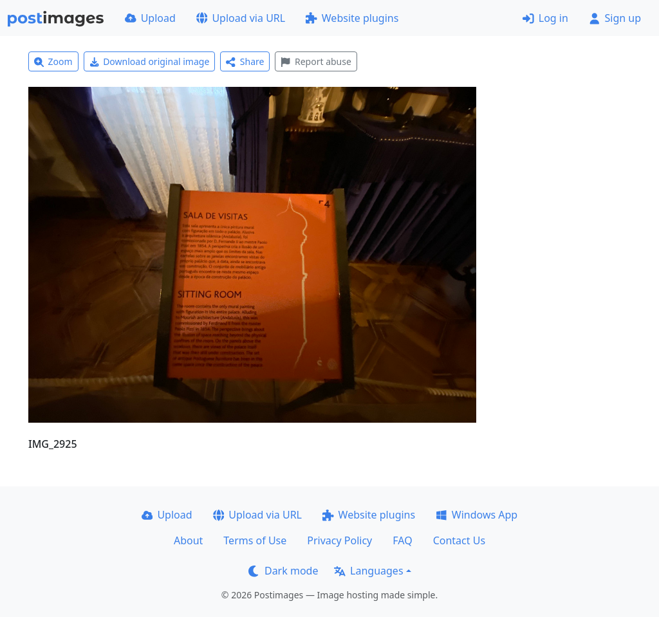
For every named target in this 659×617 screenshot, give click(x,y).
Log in (545, 18)
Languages (368, 571)
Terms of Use (254, 540)
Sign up (615, 18)
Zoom (53, 61)
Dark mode (283, 571)
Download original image (149, 61)
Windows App (476, 515)
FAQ (402, 540)
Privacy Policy (339, 540)
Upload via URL (240, 18)
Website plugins (352, 18)
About (188, 540)
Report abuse (316, 61)
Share (245, 61)
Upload (150, 18)
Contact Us (459, 540)
